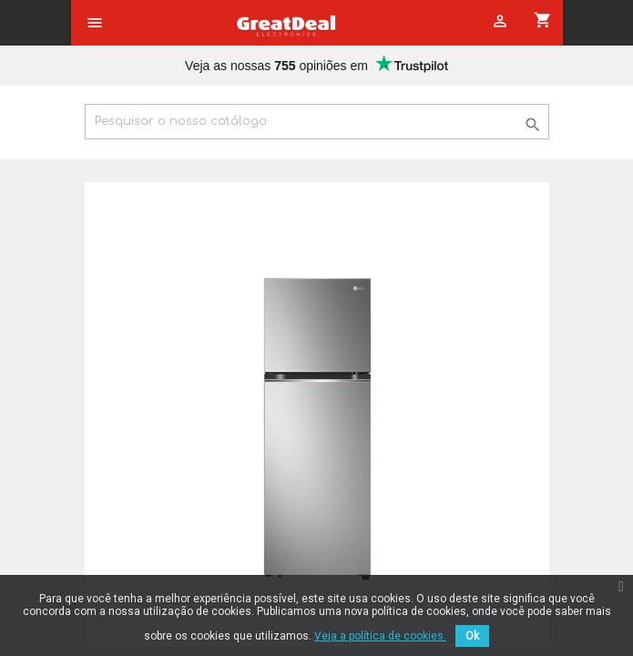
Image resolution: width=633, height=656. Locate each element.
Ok (472, 636)
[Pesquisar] (317, 121)
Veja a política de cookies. (380, 636)
